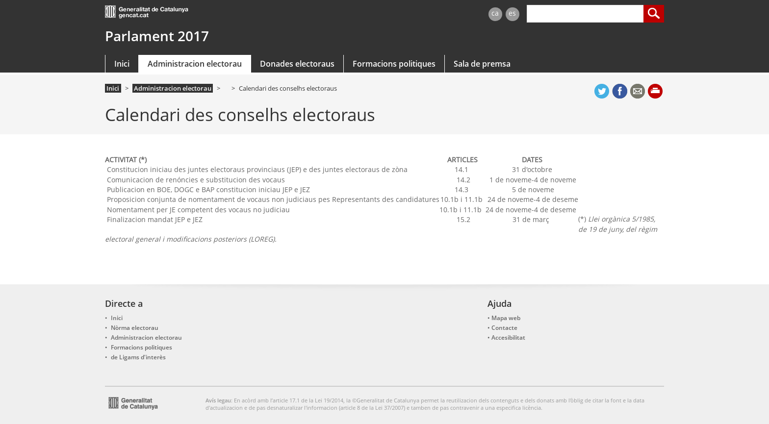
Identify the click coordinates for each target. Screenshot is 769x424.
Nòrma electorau (134, 328)
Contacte (504, 328)
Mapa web (505, 318)
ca (495, 13)
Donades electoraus (297, 63)
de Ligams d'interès (138, 357)
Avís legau (218, 400)
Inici (121, 63)
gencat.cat (241, 13)
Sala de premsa (482, 63)
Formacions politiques (394, 63)
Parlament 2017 (157, 35)
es (512, 13)
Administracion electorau (195, 63)
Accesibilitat (508, 337)
